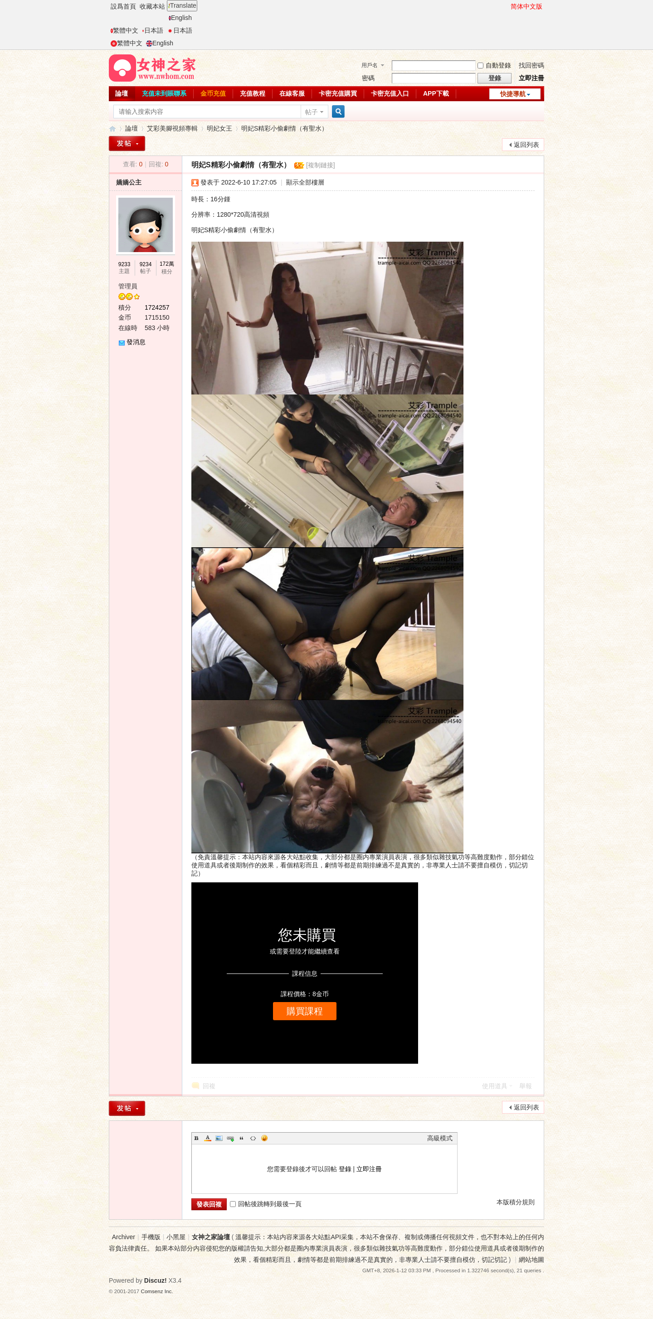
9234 (146, 264)
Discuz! (155, 1280)
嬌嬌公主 (128, 182)
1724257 (157, 307)
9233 (124, 264)
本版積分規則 (516, 1202)
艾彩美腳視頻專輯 (172, 128)
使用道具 (494, 1086)
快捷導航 (513, 93)
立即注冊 (531, 78)
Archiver (123, 1237)
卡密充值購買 (338, 93)
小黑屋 (175, 1237)
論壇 (121, 93)
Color (207, 1138)
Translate (182, 5)
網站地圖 (531, 1259)
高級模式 (440, 1138)
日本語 (152, 30)
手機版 (151, 1237)
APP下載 (436, 93)
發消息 (136, 342)
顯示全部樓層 (305, 182)
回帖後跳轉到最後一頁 (266, 1203)
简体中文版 (526, 6)
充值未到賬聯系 (164, 93)
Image (219, 1138)
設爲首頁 (123, 6)
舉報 (525, 1086)
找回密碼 (531, 65)
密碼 (368, 78)
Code (253, 1138)
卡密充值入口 (390, 93)
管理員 (127, 286)
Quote (241, 1138)
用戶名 (369, 65)
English (180, 17)
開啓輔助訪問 (506, 6)
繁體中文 (124, 30)
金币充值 (213, 93)
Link (230, 1138)
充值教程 (252, 93)
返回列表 (526, 144)
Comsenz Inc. (157, 1291)
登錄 (345, 1169)
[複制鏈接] (320, 165)
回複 (209, 1086)
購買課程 (305, 1011)
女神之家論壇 (112, 128)
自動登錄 (494, 65)
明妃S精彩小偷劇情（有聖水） (284, 128)
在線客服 (292, 93)
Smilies (264, 1138)
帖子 (311, 112)
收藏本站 (152, 6)
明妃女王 (219, 128)
